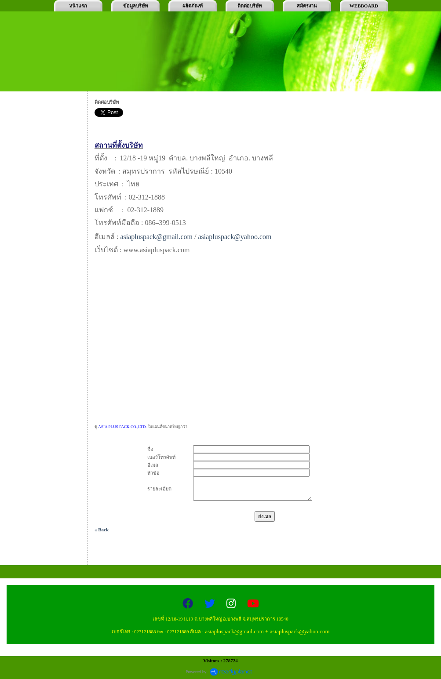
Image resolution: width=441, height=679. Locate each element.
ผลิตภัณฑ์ (192, 5)
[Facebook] (189, 604)
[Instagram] (232, 604)
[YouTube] (253, 604)
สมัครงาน (307, 5)
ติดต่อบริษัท (249, 5)
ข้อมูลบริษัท (135, 5)
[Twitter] (211, 604)
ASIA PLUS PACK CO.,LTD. (123, 427)
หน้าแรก (78, 5)
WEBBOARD (364, 5)
